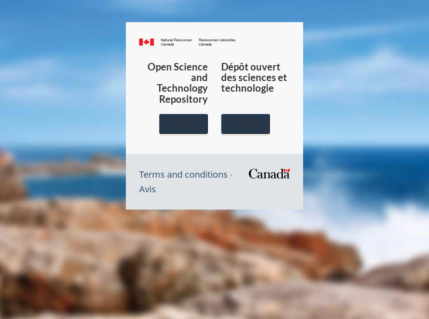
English (183, 124)
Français (245, 124)
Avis (147, 189)
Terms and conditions (183, 174)
